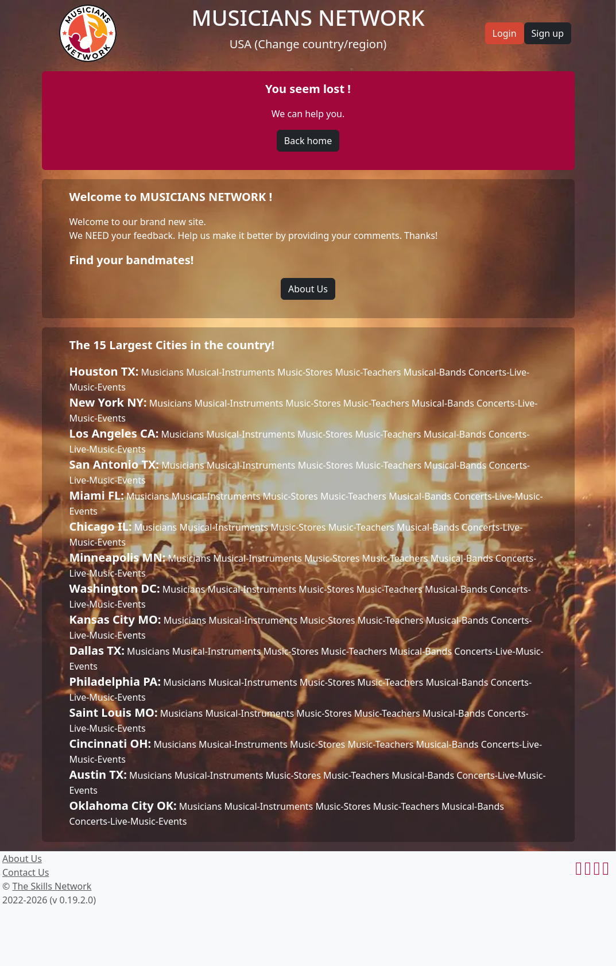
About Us (308, 289)
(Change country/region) (320, 44)
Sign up (548, 33)
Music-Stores (304, 372)
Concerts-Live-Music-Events (128, 821)
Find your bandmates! (131, 260)
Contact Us (25, 872)
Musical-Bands (435, 372)
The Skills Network (51, 886)
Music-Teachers (368, 372)
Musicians (162, 372)
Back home (308, 140)
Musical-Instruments (230, 372)
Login (505, 33)
